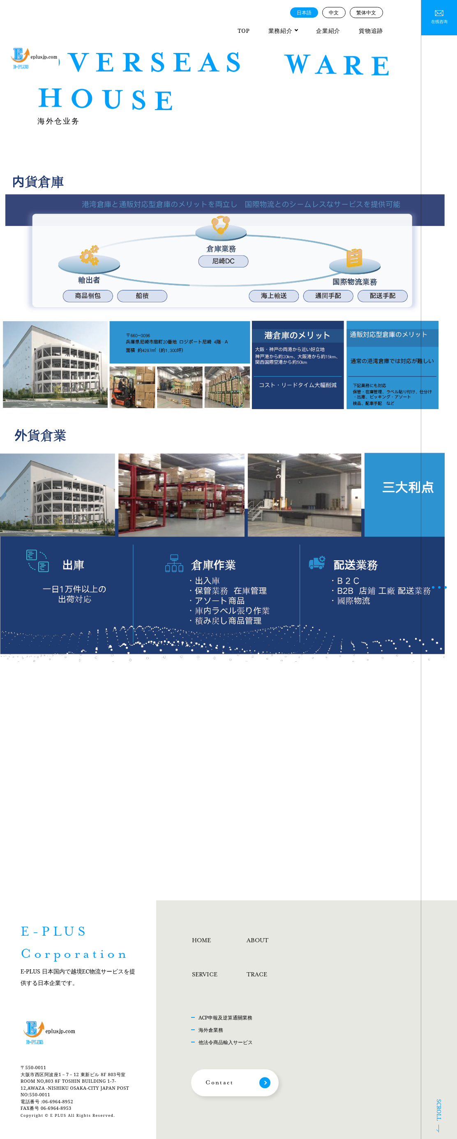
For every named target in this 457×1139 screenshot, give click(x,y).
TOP (243, 31)
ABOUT (257, 940)
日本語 (304, 12)
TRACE (257, 974)
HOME (201, 940)
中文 (334, 12)
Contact (219, 1082)
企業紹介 (328, 31)
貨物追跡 (371, 31)
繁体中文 (366, 12)
